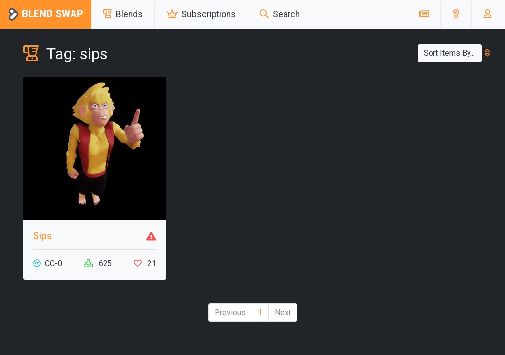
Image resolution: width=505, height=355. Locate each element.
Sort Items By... (453, 53)
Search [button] (280, 14)
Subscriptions (201, 14)
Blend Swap (45, 14)
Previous (230, 312)
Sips (42, 236)
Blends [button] (123, 14)
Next (283, 312)
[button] (456, 14)
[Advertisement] (410, 138)
